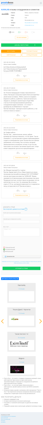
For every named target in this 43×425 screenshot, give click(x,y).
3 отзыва (22, 289)
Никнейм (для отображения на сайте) (12, 219)
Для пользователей (5, 419)
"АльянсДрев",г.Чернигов (21, 310)
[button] (21, 256)
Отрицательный (10, 247)
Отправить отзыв (21, 268)
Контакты (3, 422)
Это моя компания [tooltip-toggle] (21, 37)
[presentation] (14, 241)
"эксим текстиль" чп (21, 334)
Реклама (3, 420)
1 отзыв (21, 362)
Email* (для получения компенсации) (12, 212)
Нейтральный (9, 251)
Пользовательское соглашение (8, 416)
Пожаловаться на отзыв (21, 80)
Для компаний (4, 417)
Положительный (10, 249)
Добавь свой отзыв (25, 45)
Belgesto (21, 358)
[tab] (11, 51)
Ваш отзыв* (6, 226)
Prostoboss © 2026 (5, 414)
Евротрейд (21, 285)
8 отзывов (21, 338)
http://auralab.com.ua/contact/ (31, 22)
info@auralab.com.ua (29, 25)
